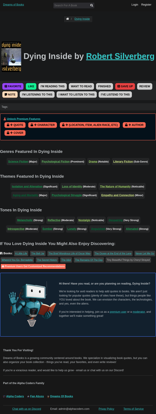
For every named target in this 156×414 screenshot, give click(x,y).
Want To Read (81, 86)
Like (31, 86)
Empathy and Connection (117, 195)
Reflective (54, 220)
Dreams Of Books (61, 396)
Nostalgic (84, 220)
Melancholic (25, 220)
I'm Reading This (53, 86)
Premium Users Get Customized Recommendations (33, 266)
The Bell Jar (37, 253)
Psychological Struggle (67, 195)
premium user (118, 311)
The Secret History (47, 260)
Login (134, 4)
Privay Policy (106, 408)
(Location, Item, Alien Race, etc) (90, 125)
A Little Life (21, 253)
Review (144, 86)
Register (146, 4)
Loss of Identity (72, 186)
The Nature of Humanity (115, 186)
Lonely (71, 228)
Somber (47, 228)
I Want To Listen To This (77, 94)
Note (9, 94)
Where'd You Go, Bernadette (17, 260)
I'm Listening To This (37, 94)
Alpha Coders (15, 396)
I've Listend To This (115, 94)
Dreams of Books (13, 4)
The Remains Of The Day (89, 260)
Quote (15, 125)
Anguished (98, 228)
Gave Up (125, 86)
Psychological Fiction (56, 161)
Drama (93, 161)
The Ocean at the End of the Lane (113, 253)
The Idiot (66, 260)
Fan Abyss (37, 396)
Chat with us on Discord (26, 408)
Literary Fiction (123, 161)
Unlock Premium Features (23, 118)
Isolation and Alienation (27, 186)
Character (42, 125)
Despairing (116, 220)
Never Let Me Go (145, 253)
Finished (104, 86)
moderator (139, 311)
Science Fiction (18, 161)
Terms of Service (133, 408)
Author (134, 125)
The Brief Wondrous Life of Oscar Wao (69, 253)
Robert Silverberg (120, 56)
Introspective (16, 228)
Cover (15, 132)
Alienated (132, 228)
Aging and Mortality (25, 195)
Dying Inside (82, 18)
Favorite (12, 86)
